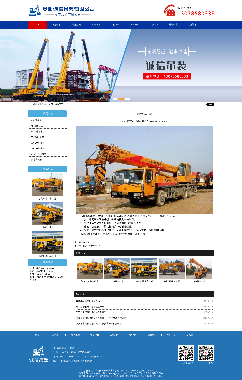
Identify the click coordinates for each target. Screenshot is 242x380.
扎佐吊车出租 (131, 370)
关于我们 (57, 24)
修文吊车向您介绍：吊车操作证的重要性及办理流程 (101, 318)
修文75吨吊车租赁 (92, 245)
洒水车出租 (36, 159)
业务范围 (76, 24)
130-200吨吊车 (38, 143)
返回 (210, 104)
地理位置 (173, 24)
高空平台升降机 (38, 154)
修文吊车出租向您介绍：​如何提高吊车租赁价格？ (100, 323)
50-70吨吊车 (37, 131)
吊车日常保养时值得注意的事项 (91, 312)
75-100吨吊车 (37, 137)
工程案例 (115, 24)
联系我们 (193, 24)
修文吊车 (119, 370)
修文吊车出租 (147, 370)
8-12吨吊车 (36, 120)
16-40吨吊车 (37, 126)
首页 (37, 24)
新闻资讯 (134, 24)
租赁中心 (95, 24)
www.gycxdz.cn (116, 373)
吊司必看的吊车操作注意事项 (90, 307)
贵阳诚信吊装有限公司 (138, 121)
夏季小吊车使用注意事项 (88, 301)
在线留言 (154, 24)
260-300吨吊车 (38, 148)
